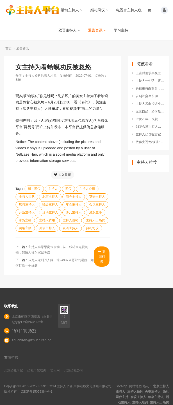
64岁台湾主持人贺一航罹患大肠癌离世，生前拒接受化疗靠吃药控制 (150, 126)
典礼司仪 (92, 228)
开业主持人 (27, 212)
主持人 (53, 188)
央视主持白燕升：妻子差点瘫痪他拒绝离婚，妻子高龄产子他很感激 (150, 88)
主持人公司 (87, 188)
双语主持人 (69, 30)
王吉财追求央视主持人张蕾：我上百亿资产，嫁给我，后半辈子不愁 (150, 73)
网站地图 (135, 386)
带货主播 (25, 220)
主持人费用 (47, 220)
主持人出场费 (95, 220)
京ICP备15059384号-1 (36, 391)
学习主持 (121, 30)
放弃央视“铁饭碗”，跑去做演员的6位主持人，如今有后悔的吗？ (150, 142)
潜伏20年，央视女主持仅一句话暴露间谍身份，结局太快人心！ (150, 119)
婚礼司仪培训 (36, 370)
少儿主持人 (74, 212)
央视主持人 (153, 391)
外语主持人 (47, 228)
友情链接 (11, 357)
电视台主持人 (128, 10)
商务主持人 (74, 196)
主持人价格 (70, 220)
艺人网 (55, 370)
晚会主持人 (50, 204)
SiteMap (121, 386)
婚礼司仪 (99, 10)
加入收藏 (62, 175)
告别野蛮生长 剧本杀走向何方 (150, 96)
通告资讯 (97, 30)
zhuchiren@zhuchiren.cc (31, 340)
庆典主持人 (27, 204)
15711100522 (24, 331)
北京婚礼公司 (73, 370)
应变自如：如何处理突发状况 (150, 111)
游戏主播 (95, 212)
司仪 (68, 188)
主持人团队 (27, 196)
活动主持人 (71, 10)
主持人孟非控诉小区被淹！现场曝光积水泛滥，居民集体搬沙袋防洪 (150, 103)
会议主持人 (97, 204)
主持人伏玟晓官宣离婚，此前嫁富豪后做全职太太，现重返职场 (150, 134)
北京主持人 (50, 196)
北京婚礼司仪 (13, 370)
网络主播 (25, 228)
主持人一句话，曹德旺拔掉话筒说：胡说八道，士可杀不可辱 (150, 81)
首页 (49, 10)
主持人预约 (135, 391)
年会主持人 (74, 204)
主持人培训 (140, 402)
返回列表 (101, 256)
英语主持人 (97, 196)
